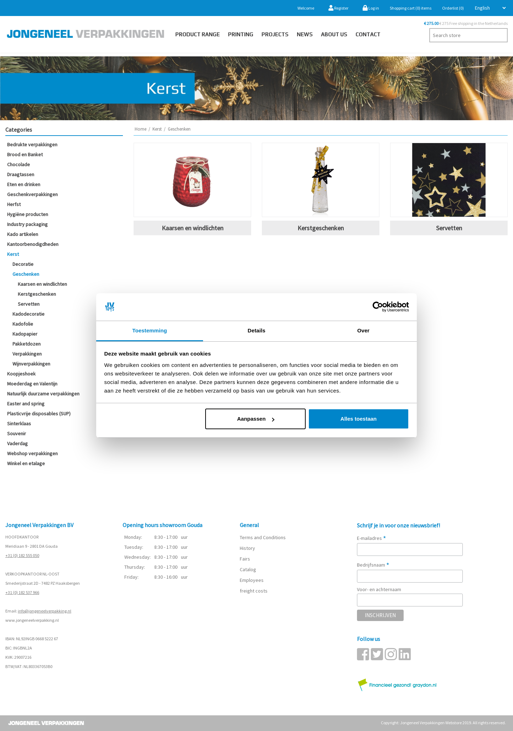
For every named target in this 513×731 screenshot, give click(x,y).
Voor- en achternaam (379, 589)
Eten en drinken (23, 184)
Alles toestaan (359, 419)
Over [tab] (363, 330)
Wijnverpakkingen (31, 364)
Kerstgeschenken (37, 294)
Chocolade (18, 164)
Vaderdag (17, 443)
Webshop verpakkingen (32, 453)
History (247, 548)
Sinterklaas (19, 423)
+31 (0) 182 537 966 (22, 592)
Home (140, 129)
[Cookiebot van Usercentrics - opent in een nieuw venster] (378, 307)
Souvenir (16, 433)
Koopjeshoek (21, 373)
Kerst (13, 254)
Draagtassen (20, 174)
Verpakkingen (27, 354)
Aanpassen (255, 419)
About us (334, 34)
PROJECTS (275, 34)
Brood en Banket (25, 154)
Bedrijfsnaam (373, 565)
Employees (252, 580)
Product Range (197, 34)
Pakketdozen (26, 344)
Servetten (29, 304)
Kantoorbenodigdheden (32, 244)
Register (338, 8)
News (305, 34)
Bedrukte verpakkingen (32, 144)
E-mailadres (371, 538)
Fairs (245, 559)
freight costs (254, 591)
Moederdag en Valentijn (32, 383)
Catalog (248, 569)
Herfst (14, 204)
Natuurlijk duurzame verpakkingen (43, 393)
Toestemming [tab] (149, 330)
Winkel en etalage (26, 463)
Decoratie (22, 264)
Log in (371, 8)
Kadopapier (24, 334)
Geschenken (25, 274)
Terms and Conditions (263, 537)
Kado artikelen (22, 234)
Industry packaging (27, 224)
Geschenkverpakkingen (32, 194)
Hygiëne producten (27, 214)
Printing (240, 34)
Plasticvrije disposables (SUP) (39, 413)
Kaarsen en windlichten (42, 284)
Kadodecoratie (28, 314)
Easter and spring (26, 403)
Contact (368, 34)
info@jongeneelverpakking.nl (44, 611)
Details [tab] (256, 330)
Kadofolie (22, 324)
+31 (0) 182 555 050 (22, 555)
